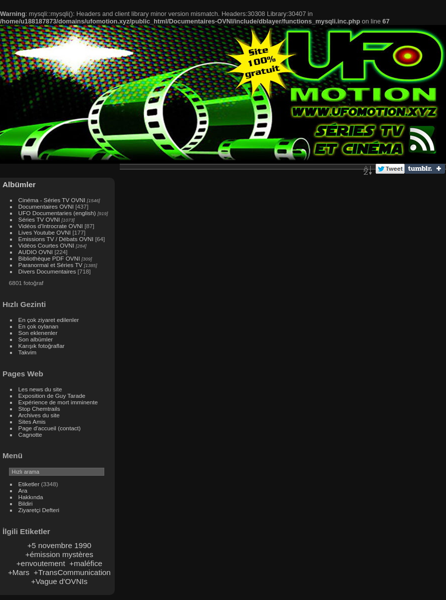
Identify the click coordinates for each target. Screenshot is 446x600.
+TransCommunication (72, 572)
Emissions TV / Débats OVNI (56, 239)
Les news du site (40, 389)
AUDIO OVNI (35, 252)
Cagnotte (30, 434)
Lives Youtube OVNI (44, 232)
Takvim (27, 352)
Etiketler (29, 484)
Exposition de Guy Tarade (52, 395)
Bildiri (25, 503)
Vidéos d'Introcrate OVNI (50, 226)
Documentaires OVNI (46, 206)
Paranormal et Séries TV (50, 265)
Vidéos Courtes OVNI (46, 245)
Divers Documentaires (47, 271)
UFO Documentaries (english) (57, 213)
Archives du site (39, 415)
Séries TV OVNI (39, 219)
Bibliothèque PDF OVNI (49, 258)
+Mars (18, 572)
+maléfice (85, 563)
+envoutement (40, 563)
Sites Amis (32, 421)
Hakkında (30, 497)
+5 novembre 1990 (59, 545)
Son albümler (35, 339)
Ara (22, 490)
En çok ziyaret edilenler (48, 319)
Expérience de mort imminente (58, 402)
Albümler (19, 184)
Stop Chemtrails (39, 408)
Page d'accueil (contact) (49, 428)
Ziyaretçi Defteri (38, 510)
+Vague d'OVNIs (59, 581)
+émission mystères (59, 554)
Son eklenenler (38, 332)
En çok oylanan (38, 326)
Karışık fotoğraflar (41, 345)
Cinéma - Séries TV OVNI (51, 200)
